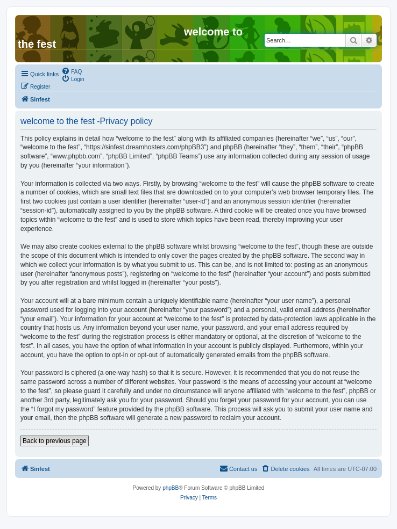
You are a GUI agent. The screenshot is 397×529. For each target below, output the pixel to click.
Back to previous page (55, 441)
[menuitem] (71, 71)
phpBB (170, 488)
